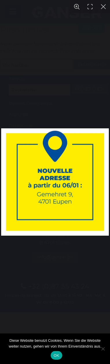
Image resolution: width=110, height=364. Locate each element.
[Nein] (103, 349)
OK (56, 355)
